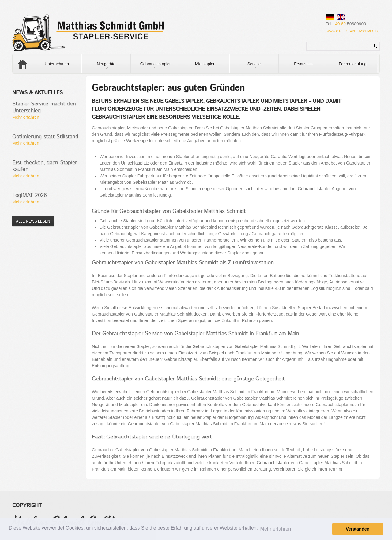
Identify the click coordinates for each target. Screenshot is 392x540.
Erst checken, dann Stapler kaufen (44, 166)
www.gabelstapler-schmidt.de (353, 31)
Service (245, 67)
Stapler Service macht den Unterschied (44, 107)
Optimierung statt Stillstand (45, 137)
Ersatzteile (303, 63)
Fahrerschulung (352, 63)
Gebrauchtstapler (151, 67)
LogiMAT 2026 (29, 195)
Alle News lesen (33, 221)
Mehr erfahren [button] (275, 528)
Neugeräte (98, 67)
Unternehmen (50, 67)
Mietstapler (197, 67)
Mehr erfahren (25, 117)
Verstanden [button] (358, 529)
